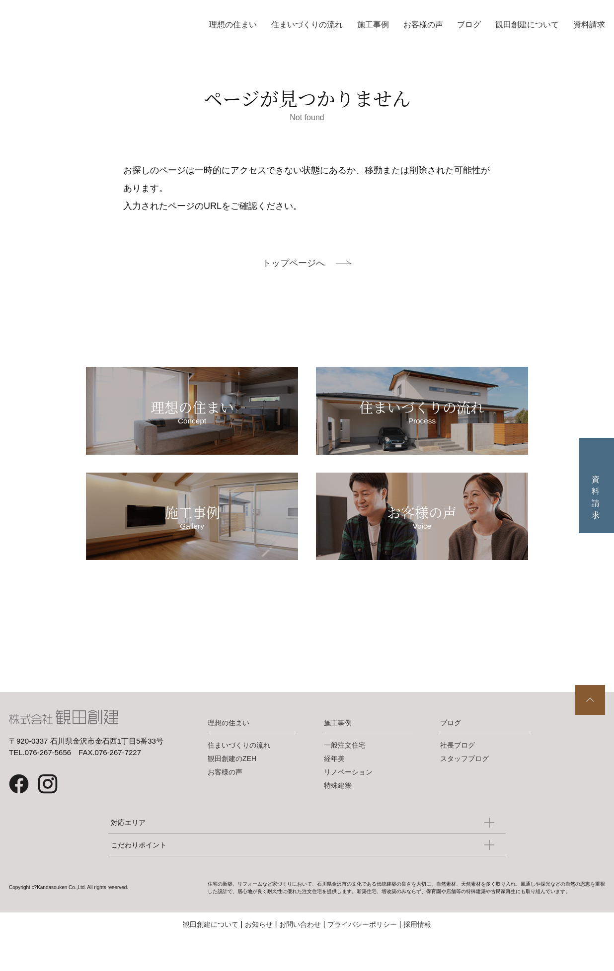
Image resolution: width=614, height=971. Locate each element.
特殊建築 (338, 812)
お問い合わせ (300, 951)
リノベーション (348, 799)
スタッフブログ (464, 785)
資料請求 (589, 24)
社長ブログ (457, 772)
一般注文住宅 (345, 772)
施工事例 (373, 24)
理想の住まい (233, 24)
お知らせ (259, 951)
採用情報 (417, 951)
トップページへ (293, 263)
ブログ (469, 24)
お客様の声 (423, 24)
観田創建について (527, 24)
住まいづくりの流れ (307, 24)
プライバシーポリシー (362, 951)
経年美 (334, 785)
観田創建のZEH (232, 785)
